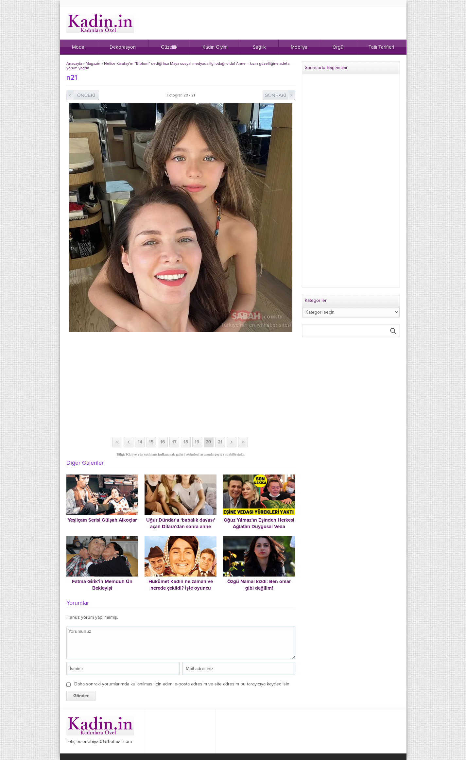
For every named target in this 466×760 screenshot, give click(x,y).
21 (220, 442)
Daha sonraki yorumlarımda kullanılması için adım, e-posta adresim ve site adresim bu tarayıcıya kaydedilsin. (182, 684)
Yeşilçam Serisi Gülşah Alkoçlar (102, 520)
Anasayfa (74, 63)
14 (140, 442)
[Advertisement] (180, 384)
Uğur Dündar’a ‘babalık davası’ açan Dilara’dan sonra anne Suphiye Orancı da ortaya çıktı (180, 526)
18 (185, 442)
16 (162, 442)
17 (174, 442)
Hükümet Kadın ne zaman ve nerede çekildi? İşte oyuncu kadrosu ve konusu (180, 588)
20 (208, 442)
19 (197, 442)
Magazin (93, 63)
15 (151, 442)
